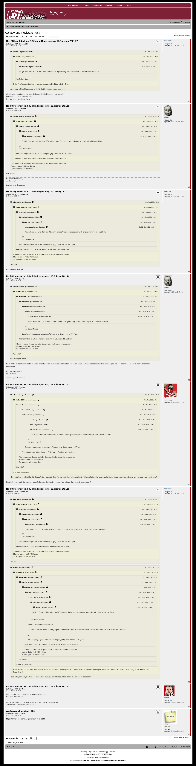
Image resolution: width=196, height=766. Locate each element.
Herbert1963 (167, 41)
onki (20, 61)
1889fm (86, 5)
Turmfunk (119, 5)
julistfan (166, 117)
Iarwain (15, 52)
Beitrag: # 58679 (12, 387)
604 (170, 44)
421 (170, 120)
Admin (166, 725)
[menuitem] (21, 22)
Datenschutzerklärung (101, 757)
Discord (128, 5)
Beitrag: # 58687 (12, 689)
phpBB (91, 751)
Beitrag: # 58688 (12, 714)
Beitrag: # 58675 (12, 194)
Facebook (108, 5)
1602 (170, 401)
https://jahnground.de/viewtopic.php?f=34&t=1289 (25, 719)
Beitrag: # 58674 (12, 108)
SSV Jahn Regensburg (73, 5)
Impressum (91, 757)
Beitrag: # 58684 (12, 491)
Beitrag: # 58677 (12, 279)
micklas (18, 57)
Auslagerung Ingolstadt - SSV (23, 32)
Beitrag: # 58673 (12, 44)
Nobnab (166, 697)
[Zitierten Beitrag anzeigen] (32, 51)
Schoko (166, 398)
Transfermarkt (97, 5)
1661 (170, 700)
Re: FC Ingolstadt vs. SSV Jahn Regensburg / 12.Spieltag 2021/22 (42, 41)
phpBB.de (107, 753)
